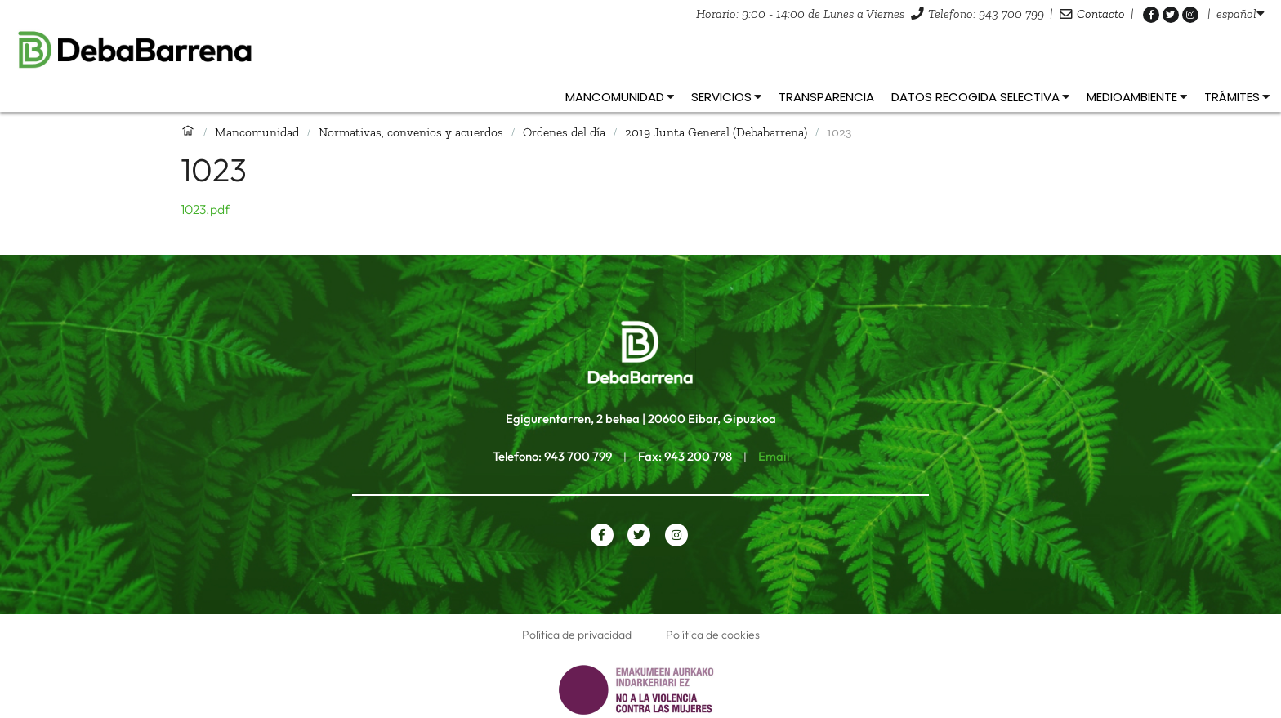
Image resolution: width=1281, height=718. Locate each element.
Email (773, 456)
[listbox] (1240, 13)
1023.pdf (205, 209)
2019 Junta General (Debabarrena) (716, 132)
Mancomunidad (257, 132)
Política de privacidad (577, 634)
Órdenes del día (564, 132)
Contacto (1101, 13)
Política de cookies (713, 634)
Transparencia (826, 96)
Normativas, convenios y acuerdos (411, 132)
